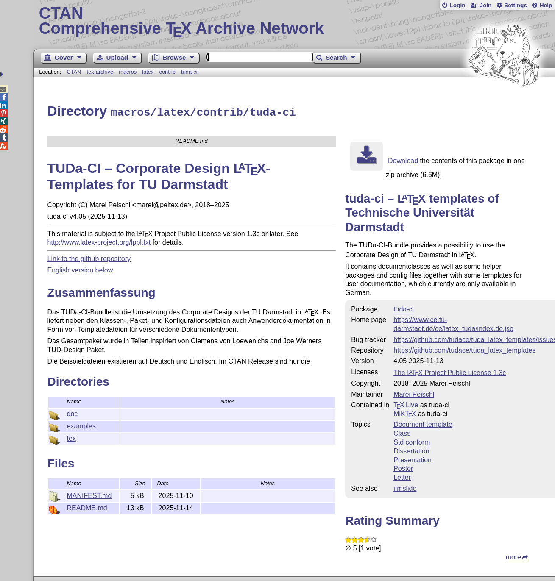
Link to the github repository (89, 257)
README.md (87, 506)
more (513, 555)
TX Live (405, 403)
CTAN (74, 72)
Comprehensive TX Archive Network (294, 21)
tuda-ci (189, 72)
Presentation (412, 458)
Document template (422, 423)
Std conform (411, 441)
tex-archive (99, 72)
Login (457, 5)
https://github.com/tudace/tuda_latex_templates (464, 349)
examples (81, 424)
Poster (403, 467)
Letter (402, 476)
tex (71, 437)
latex (147, 72)
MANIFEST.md (89, 494)
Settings (515, 5)
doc (72, 412)
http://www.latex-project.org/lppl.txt (99, 241)
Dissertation (411, 449)
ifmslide (404, 487)
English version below (80, 268)
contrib (167, 72)
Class (401, 432)
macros (128, 72)
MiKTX (404, 412)
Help (546, 5)
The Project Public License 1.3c (449, 371)
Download (403, 159)
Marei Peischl (413, 393)
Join (485, 5)
